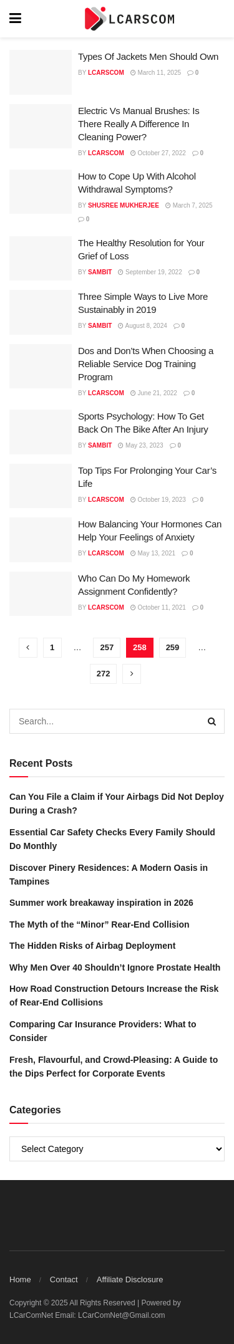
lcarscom (106, 72)
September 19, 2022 (150, 272)
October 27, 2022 (158, 153)
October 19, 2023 (158, 499)
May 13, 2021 (152, 553)
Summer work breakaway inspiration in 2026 (101, 903)
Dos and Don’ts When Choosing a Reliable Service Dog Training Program (145, 363)
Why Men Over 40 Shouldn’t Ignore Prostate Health (114, 967)
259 (173, 647)
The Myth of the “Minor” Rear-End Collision (99, 924)
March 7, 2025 (189, 205)
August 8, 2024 (142, 325)
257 (107, 647)
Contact (64, 1279)
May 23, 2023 (140, 445)
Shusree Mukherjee (123, 205)
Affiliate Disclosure (130, 1279)
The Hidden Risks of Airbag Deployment (92, 946)
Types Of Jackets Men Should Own (148, 56)
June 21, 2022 (153, 393)
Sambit (100, 272)
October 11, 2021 (158, 607)
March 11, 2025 (155, 72)
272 (103, 673)
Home (20, 1279)
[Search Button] (212, 721)
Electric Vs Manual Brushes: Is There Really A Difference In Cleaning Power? (138, 123)
